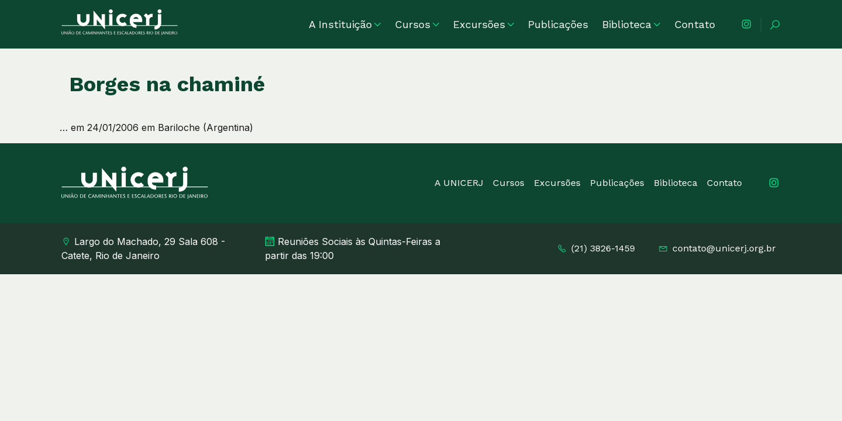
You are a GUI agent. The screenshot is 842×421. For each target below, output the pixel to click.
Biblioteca (631, 24)
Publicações (558, 24)
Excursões (483, 24)
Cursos (417, 24)
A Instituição (345, 24)
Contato (694, 24)
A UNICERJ (459, 182)
